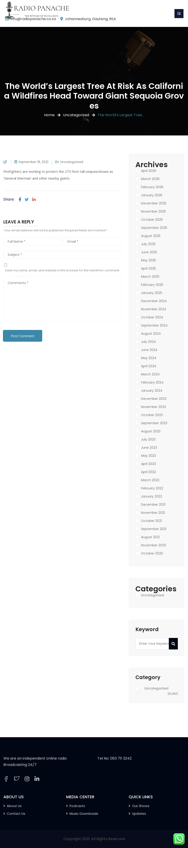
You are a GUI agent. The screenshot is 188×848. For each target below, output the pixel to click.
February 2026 (152, 187)
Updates (139, 813)
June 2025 (149, 252)
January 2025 (151, 293)
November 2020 (153, 545)
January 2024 (151, 390)
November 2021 (153, 512)
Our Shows (140, 806)
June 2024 (149, 350)
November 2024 (153, 309)
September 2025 (154, 227)
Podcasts (77, 806)
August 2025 (150, 236)
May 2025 (148, 260)
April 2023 (148, 464)
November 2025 (153, 211)
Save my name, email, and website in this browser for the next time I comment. (62, 270)
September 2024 (154, 325)
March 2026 (150, 179)
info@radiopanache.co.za (33, 18)
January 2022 (151, 496)
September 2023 (154, 423)
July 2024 (148, 341)
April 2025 (148, 268)
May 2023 (148, 455)
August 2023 (150, 431)
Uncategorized (76, 115)
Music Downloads (84, 813)
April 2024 (148, 366)
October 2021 (151, 521)
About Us (14, 806)
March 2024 (150, 374)
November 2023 (153, 407)
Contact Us (16, 813)
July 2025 (148, 244)
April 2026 (148, 170)
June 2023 (149, 447)
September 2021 (153, 529)
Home (49, 115)
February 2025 (152, 284)
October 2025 (152, 219)
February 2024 (152, 382)
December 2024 (154, 301)
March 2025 (150, 276)
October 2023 (152, 415)
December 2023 (153, 398)
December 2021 (153, 504)
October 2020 (152, 553)
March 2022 (150, 480)
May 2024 (148, 358)
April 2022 (148, 472)
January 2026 (151, 195)
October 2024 (152, 317)
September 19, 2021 (33, 162)
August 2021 (150, 537)
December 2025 (153, 203)
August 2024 (151, 333)
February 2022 (152, 488)
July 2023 (148, 439)
